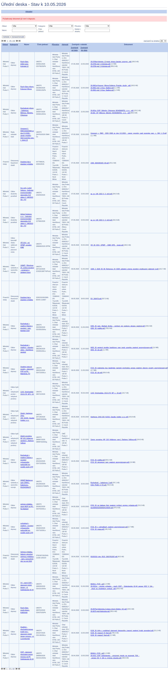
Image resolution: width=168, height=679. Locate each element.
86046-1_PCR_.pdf (97, 584)
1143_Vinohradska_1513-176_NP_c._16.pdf (106, 393)
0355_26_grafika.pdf (98, 328)
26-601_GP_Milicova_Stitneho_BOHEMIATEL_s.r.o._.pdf (110, 113)
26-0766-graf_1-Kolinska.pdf (100, 64)
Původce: (78, 26)
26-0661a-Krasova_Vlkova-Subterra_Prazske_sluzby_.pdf (111, 85)
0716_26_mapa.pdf (97, 529)
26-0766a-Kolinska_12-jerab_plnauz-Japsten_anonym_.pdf (111, 61)
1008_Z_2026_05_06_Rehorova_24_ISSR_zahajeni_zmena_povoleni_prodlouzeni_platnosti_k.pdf (125, 269)
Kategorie (14, 45)
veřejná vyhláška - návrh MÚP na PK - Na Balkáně (27, 506)
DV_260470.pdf (96, 298)
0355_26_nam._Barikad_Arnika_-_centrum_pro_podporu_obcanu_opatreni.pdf (118, 326)
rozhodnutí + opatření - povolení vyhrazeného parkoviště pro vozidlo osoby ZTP (26, 528)
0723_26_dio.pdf (96, 372)
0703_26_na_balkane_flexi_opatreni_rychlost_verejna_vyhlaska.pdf (114, 505)
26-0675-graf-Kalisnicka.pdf (100, 611)
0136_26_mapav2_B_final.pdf (101, 633)
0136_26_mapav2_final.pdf (100, 635)
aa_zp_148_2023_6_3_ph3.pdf (101, 194)
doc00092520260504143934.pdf (102, 508)
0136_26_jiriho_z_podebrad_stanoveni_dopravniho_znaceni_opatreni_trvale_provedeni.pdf (122, 630)
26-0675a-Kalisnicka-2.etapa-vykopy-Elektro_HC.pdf (109, 609)
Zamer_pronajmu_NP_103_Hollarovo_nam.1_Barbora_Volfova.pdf (114, 439)
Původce (55, 45)
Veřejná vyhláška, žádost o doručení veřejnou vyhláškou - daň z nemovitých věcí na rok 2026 (27, 556)
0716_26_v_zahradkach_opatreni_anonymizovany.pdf (109, 527)
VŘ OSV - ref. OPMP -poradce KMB (25, 245)
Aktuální (28, 12)
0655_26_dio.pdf (96, 350)
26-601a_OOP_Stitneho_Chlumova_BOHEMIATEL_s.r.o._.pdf (112, 110)
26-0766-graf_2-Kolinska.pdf (100, 66)
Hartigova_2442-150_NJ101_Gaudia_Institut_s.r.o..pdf (109, 417)
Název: (4, 30)
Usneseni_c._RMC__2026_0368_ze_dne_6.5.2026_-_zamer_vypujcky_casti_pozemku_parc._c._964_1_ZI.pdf (129, 133)
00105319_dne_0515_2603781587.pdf (104, 556)
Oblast (5, 45)
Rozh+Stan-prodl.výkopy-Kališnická (25, 610)
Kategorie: (42, 26)
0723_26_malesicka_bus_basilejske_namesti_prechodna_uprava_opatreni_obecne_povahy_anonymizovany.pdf (129, 368)
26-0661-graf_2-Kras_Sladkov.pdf (102, 90)
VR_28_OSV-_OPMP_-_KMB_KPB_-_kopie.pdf (107, 245)
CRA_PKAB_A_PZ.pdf (98, 485)
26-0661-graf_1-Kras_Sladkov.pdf (102, 88)
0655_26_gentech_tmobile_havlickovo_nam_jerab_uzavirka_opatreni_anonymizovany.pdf (122, 347)
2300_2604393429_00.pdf (100, 163)
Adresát (65, 45)
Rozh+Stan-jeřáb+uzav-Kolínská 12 (24, 64)
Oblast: (4, 26)
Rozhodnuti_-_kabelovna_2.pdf (101, 482)
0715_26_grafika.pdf (98, 460)
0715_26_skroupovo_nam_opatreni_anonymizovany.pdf (110, 462)
